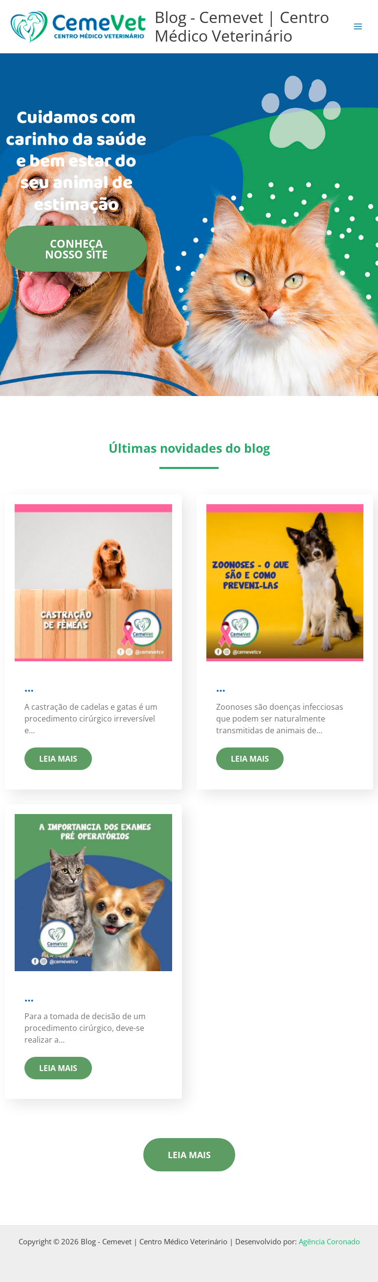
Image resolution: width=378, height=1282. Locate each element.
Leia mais (58, 758)
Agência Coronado (329, 1241)
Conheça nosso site (76, 248)
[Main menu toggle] (358, 26)
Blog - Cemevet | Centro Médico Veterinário (242, 26)
